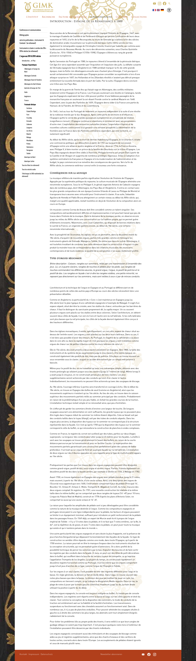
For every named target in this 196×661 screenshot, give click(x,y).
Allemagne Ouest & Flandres (33, 79)
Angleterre (27, 96)
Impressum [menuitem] (34, 654)
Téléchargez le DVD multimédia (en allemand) (33, 174)
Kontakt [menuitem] (23, 654)
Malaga (29, 137)
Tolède (29, 153)
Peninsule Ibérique (30, 104)
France (26, 100)
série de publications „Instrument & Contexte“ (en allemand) (32, 41)
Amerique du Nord (29, 157)
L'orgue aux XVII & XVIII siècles (30, 56)
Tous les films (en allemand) (30, 165)
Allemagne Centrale (30, 75)
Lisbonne (29, 124)
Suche (169, 3)
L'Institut (32, 17)
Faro (28, 114)
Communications (101, 17)
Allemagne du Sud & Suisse (32, 84)
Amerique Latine (29, 161)
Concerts (121, 17)
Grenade (29, 121)
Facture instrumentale (73, 17)
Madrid (29, 134)
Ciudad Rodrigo (31, 111)
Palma (28, 143)
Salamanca (30, 147)
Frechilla (29, 118)
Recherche (48, 17)
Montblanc (30, 140)
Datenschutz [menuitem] (47, 654)
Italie (26, 92)
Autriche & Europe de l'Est (32, 88)
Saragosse (30, 150)
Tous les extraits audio (29, 169)
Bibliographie (24, 35)
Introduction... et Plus (28, 60)
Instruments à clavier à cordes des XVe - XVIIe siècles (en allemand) (33, 49)
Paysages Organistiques (29, 65)
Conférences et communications (30, 29)
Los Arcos (29, 130)
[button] (154, 3)
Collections (139, 17)
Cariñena (29, 108)
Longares (29, 127)
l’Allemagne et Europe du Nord (32, 70)
